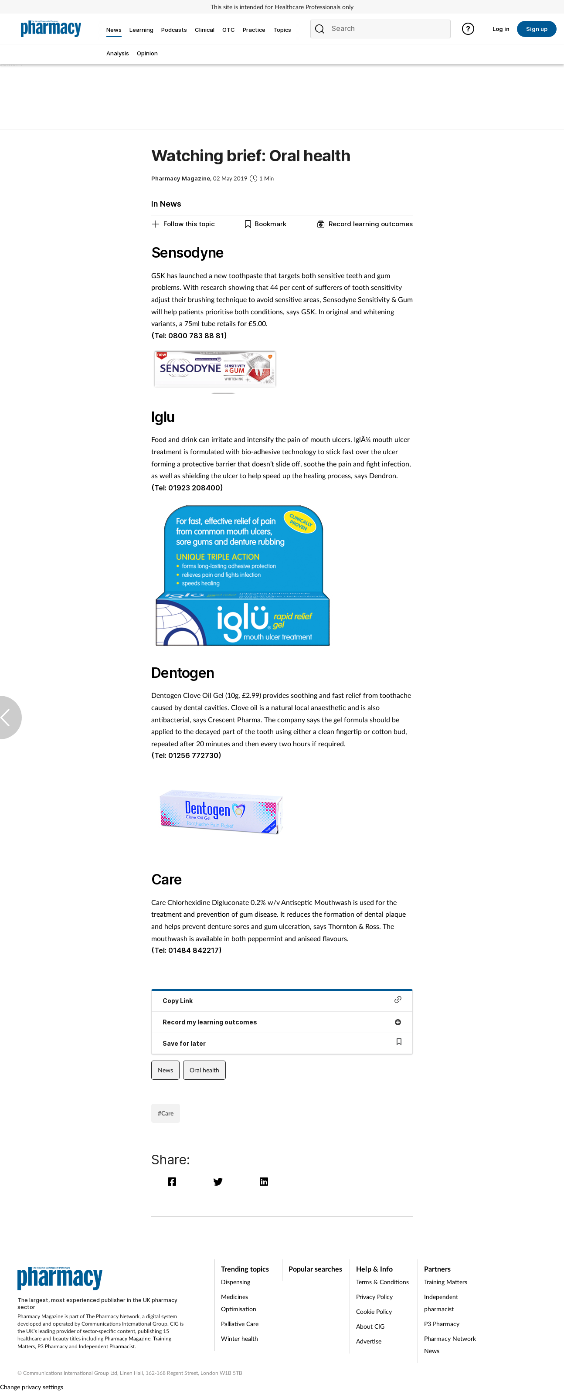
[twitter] (220, 1181)
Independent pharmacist (441, 1303)
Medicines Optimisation (238, 1303)
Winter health (239, 1338)
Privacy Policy (374, 1296)
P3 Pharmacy (52, 1346)
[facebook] (174, 1181)
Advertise (368, 1341)
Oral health (204, 1070)
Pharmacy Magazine (127, 1338)
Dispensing (235, 1282)
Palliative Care (239, 1323)
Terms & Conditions (382, 1282)
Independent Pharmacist (107, 1346)
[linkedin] (264, 1181)
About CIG (370, 1326)
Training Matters (445, 1282)
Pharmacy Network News (450, 1344)
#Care (165, 1113)
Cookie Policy (374, 1311)
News (165, 1070)
